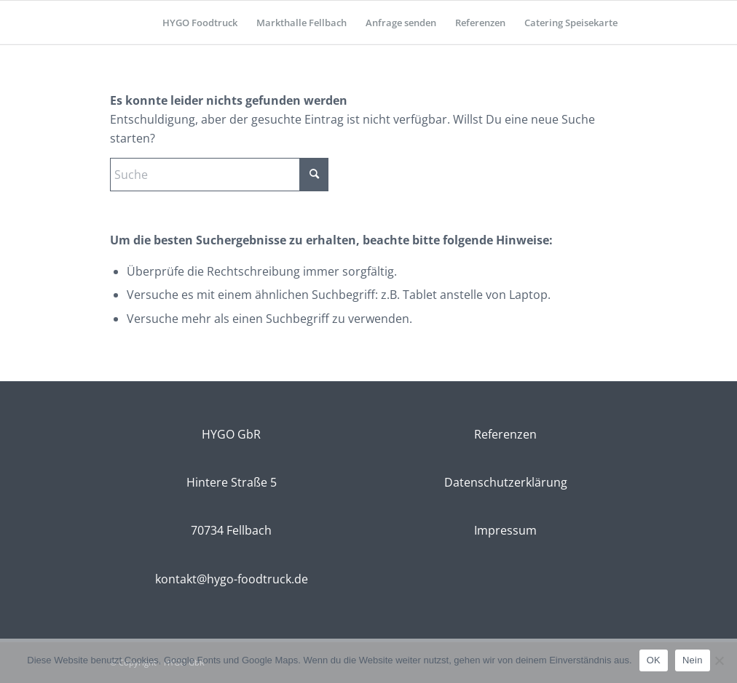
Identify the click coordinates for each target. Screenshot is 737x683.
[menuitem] (200, 22)
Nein (692, 660)
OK (654, 660)
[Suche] (219, 174)
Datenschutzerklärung (505, 482)
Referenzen (505, 434)
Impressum (505, 530)
